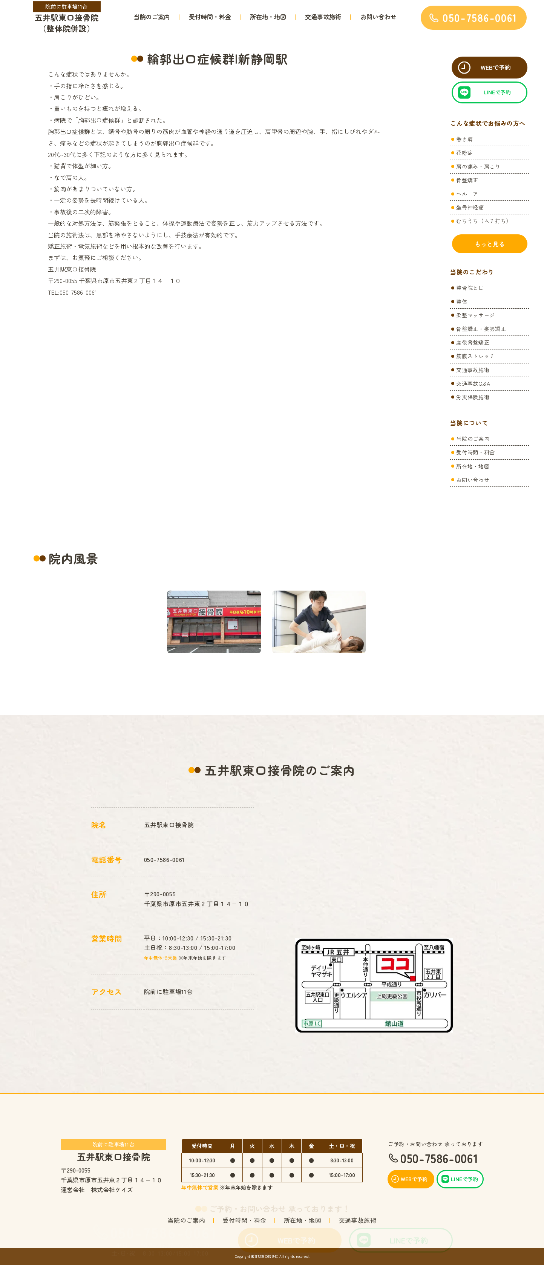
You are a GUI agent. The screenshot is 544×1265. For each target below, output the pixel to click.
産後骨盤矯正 (472, 342)
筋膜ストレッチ (475, 356)
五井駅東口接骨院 (114, 1150)
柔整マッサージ (475, 315)
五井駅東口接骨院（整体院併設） (67, 17)
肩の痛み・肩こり (478, 166)
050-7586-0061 (163, 1232)
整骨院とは (470, 287)
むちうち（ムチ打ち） (483, 221)
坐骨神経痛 (470, 207)
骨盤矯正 (467, 180)
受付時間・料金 (210, 16)
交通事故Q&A (473, 383)
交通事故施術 (323, 16)
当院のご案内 (152, 16)
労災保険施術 (472, 397)
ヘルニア (467, 193)
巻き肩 (464, 139)
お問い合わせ (378, 16)
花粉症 (464, 152)
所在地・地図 (268, 16)
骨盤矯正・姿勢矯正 (481, 328)
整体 (461, 301)
